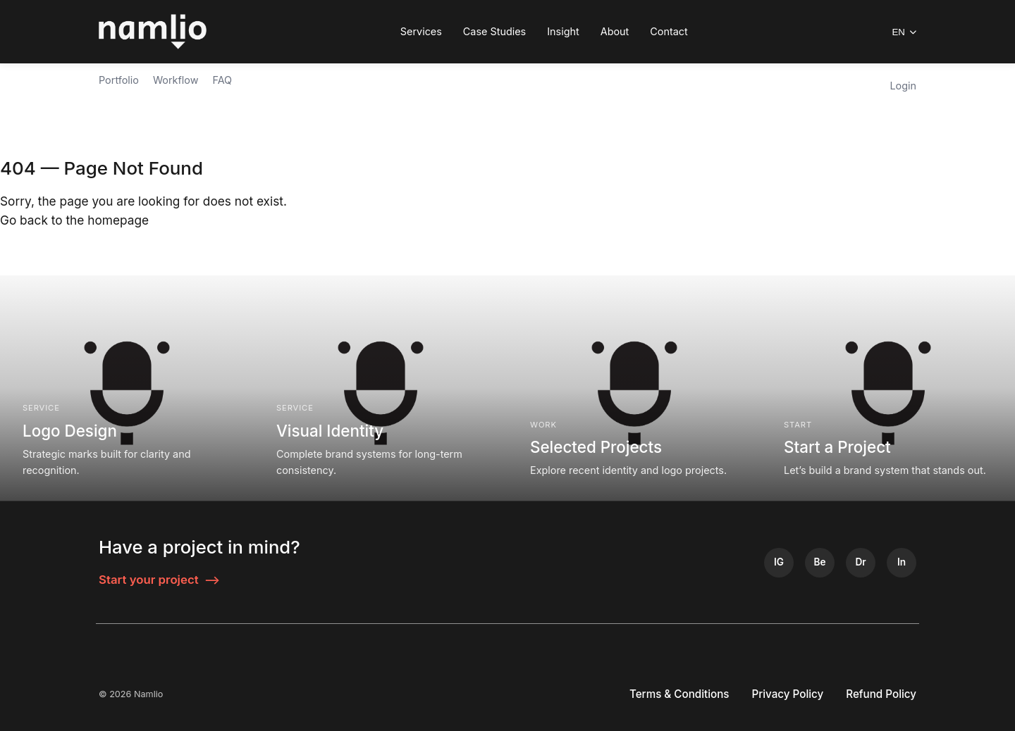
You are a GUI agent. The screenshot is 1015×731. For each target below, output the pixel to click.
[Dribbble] (860, 562)
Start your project (159, 579)
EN (904, 32)
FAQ (222, 80)
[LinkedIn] (901, 562)
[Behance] (820, 562)
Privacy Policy (788, 694)
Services (421, 31)
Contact (668, 31)
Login (903, 86)
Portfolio (119, 80)
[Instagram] (779, 562)
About (615, 31)
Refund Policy (881, 694)
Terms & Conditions (679, 694)
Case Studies (494, 31)
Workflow (176, 80)
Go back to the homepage (74, 220)
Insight (563, 31)
